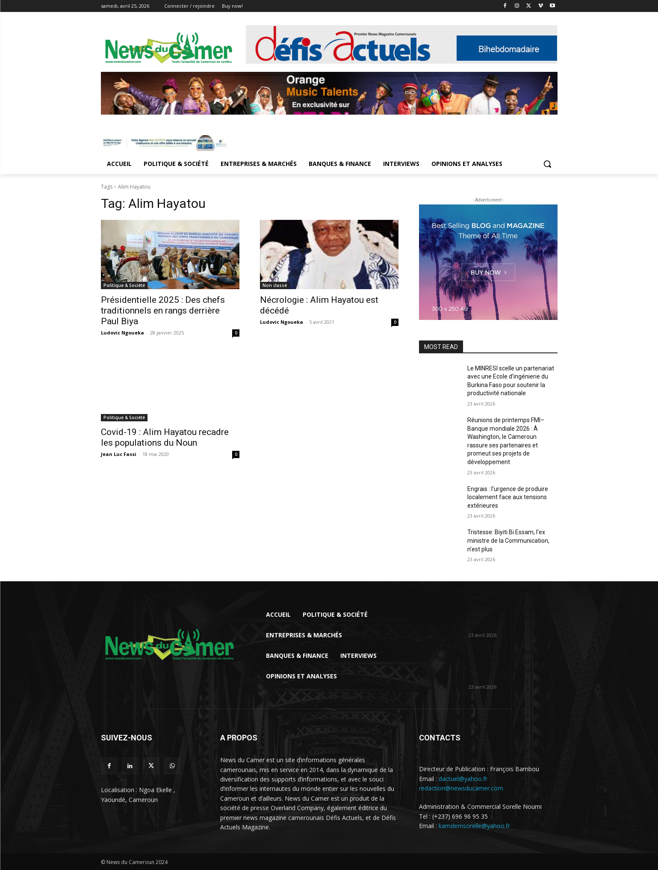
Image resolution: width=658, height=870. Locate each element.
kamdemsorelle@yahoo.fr (474, 826)
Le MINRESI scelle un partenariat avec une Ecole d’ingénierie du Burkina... (512, 617)
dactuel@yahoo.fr (463, 779)
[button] (547, 164)
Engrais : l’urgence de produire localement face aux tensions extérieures (507, 497)
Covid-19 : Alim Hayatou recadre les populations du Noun (165, 437)
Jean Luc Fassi (118, 454)
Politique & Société (124, 285)
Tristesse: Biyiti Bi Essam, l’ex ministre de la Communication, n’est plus (508, 540)
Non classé (275, 285)
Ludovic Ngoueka (122, 332)
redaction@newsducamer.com (461, 788)
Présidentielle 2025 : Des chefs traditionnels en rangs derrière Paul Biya (163, 310)
